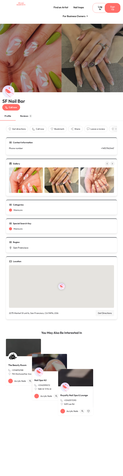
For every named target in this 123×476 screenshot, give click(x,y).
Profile (8, 116)
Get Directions (105, 313)
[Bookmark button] (36, 381)
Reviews (26, 116)
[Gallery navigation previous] (107, 163)
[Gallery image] (26, 180)
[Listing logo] (8, 91)
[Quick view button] (30, 381)
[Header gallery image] (31, 58)
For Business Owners (74, 16)
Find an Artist (61, 7)
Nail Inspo (78, 7)
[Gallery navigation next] (112, 163)
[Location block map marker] (61, 286)
